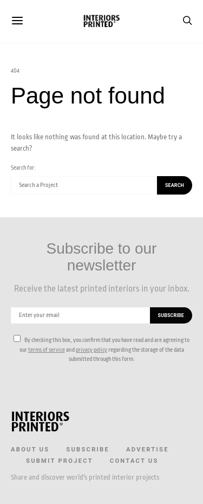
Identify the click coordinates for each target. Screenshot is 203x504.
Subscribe (87, 449)
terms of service (46, 349)
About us (30, 449)
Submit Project (59, 460)
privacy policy (91, 349)
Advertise (147, 449)
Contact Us (134, 460)
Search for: (23, 167)
